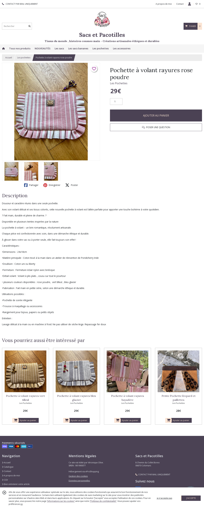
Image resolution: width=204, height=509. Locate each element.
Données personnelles (79, 480)
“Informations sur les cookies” (61, 501)
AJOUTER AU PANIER (156, 115)
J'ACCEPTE (191, 498)
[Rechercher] (29, 26)
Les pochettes (23, 57)
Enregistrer (51, 185)
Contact (180, 3)
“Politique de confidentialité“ (103, 501)
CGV (5, 479)
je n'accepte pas (164, 498)
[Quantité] (116, 101)
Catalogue (7, 466)
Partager (31, 185)
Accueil (8, 57)
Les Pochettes (118, 83)
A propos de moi (11, 475)
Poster (71, 185)
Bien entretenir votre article (16, 484)
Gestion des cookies (78, 476)
